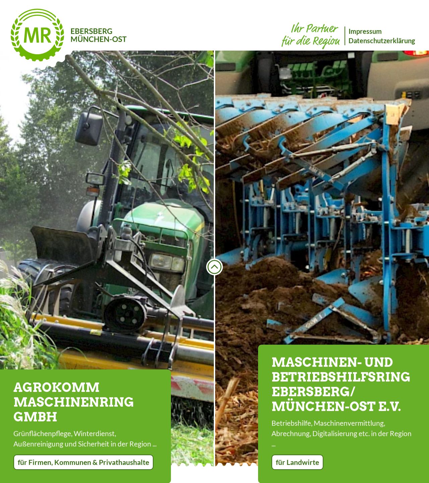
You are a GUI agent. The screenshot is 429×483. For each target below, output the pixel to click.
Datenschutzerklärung (382, 41)
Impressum (365, 31)
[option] (107, 259)
